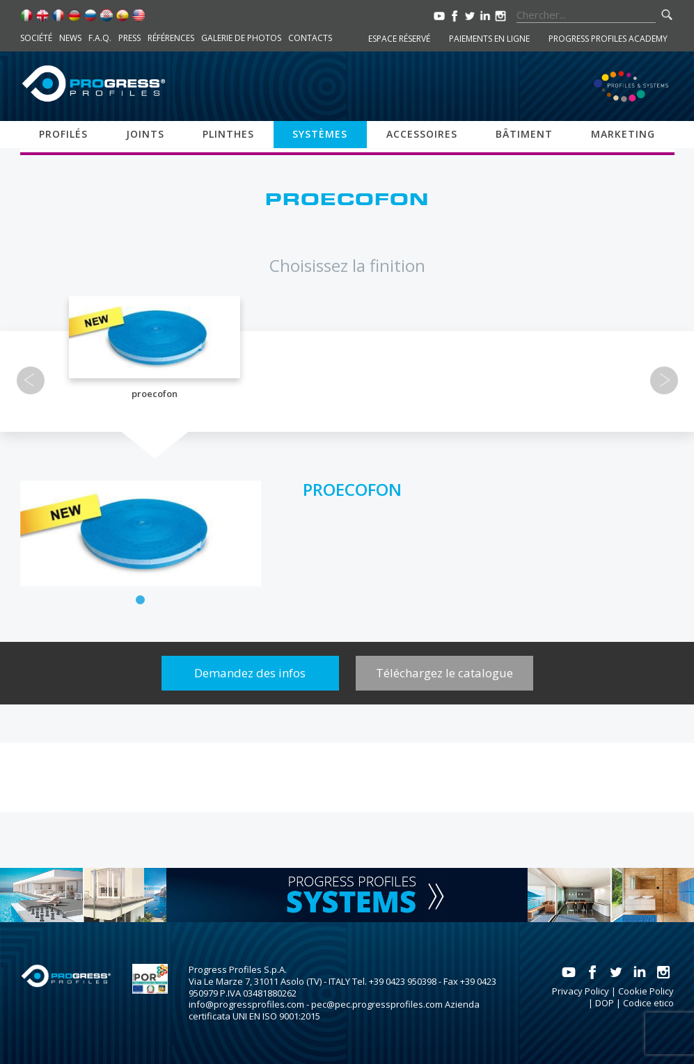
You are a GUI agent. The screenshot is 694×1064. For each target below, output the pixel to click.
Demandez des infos (250, 673)
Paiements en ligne (489, 39)
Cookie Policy (646, 991)
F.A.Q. (99, 38)
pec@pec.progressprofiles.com (377, 1004)
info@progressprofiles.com (246, 1004)
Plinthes (228, 133)
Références (171, 38)
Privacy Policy (580, 991)
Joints (145, 133)
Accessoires (421, 133)
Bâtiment (524, 133)
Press (129, 38)
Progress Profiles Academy (608, 39)
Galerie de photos (241, 38)
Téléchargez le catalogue (444, 673)
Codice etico (648, 1003)
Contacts (310, 38)
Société (36, 38)
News (70, 38)
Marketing (623, 133)
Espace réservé (399, 39)
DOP (604, 1003)
